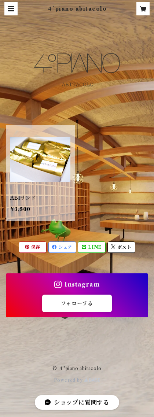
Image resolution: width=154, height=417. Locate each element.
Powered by (77, 380)
